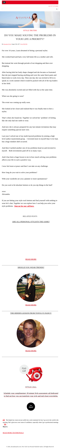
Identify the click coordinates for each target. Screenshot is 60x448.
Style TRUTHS (30, 30)
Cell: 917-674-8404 (53, 6)
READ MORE (30, 259)
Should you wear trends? (31, 267)
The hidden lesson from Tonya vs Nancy (30, 313)
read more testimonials (13, 433)
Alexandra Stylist (7, 44)
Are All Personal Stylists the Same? (31, 222)
